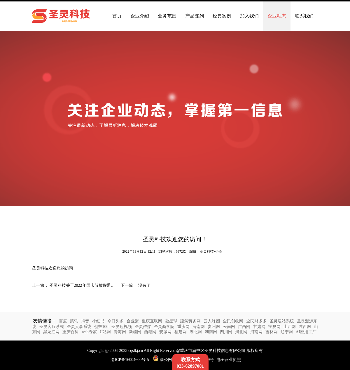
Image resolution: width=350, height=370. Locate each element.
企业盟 (133, 321)
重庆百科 (70, 332)
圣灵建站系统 (282, 321)
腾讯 (74, 321)
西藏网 (150, 332)
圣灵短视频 (121, 326)
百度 (63, 321)
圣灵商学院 (164, 326)
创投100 (101, 326)
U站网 (105, 332)
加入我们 (249, 15)
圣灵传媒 (143, 326)
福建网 (180, 332)
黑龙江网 (51, 332)
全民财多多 (256, 321)
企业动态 (276, 15)
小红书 (98, 321)
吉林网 (271, 332)
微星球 (171, 321)
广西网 (244, 326)
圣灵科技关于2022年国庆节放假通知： (84, 285)
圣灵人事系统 (79, 326)
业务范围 (167, 15)
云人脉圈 (212, 321)
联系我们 (304, 15)
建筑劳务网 (190, 321)
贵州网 (214, 326)
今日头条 (115, 321)
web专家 (89, 332)
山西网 (290, 326)
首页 (117, 15)
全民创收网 (233, 321)
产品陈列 (194, 15)
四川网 (226, 332)
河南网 (256, 332)
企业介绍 (139, 15)
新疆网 (135, 332)
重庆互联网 (152, 321)
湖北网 (196, 332)
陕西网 (305, 326)
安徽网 (165, 332)
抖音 (85, 321)
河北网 (241, 332)
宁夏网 (274, 326)
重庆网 (183, 326)
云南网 (229, 326)
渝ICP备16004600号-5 (130, 359)
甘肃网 (259, 326)
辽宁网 (287, 332)
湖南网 (211, 332)
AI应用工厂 (306, 332)
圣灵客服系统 (51, 326)
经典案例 (222, 15)
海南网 (198, 326)
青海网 (120, 332)
